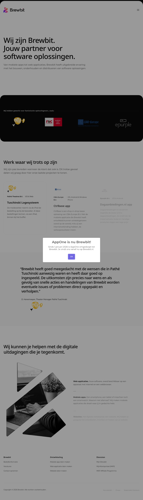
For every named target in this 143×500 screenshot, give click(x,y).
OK (71, 257)
